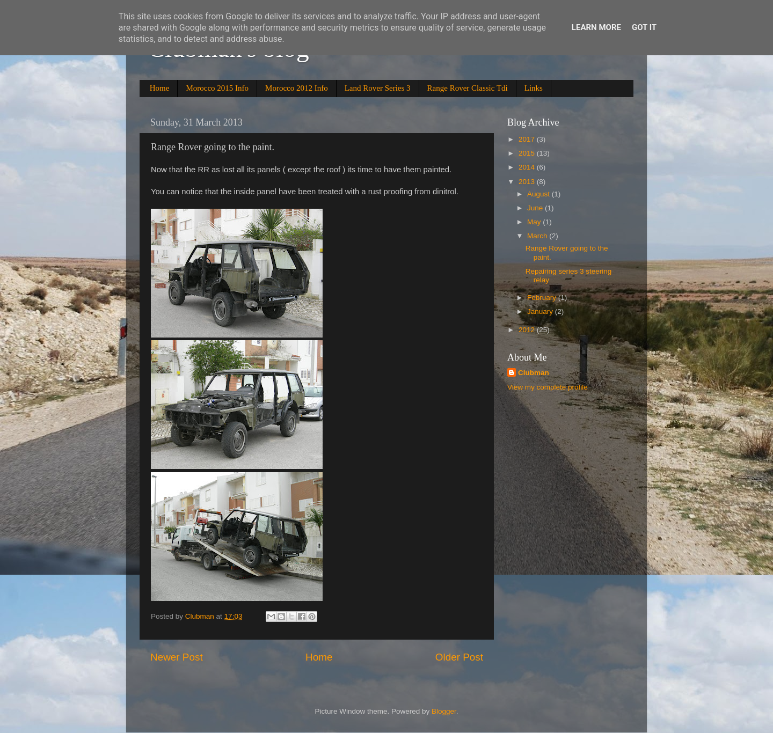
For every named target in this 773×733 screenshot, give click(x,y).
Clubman (533, 373)
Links (533, 88)
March (538, 236)
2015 (528, 153)
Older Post (459, 657)
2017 (528, 139)
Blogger (444, 711)
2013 (528, 182)
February (542, 298)
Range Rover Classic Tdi (467, 88)
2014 (528, 167)
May (535, 222)
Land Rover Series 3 (378, 88)
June (536, 208)
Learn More (596, 27)
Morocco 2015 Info (217, 88)
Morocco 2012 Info (296, 88)
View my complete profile (547, 387)
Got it (644, 27)
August (539, 194)
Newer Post (176, 657)
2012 (528, 330)
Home (160, 88)
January (541, 311)
